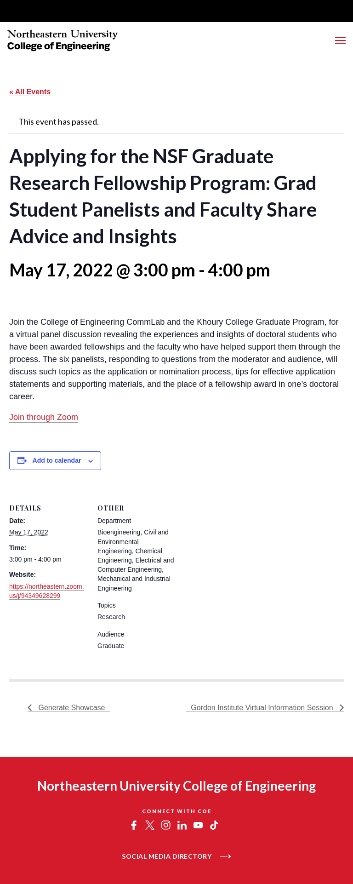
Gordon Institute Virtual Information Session (263, 708)
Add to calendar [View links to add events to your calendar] (57, 460)
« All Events (30, 92)
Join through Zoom (43, 417)
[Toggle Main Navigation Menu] (340, 40)
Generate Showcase (70, 708)
